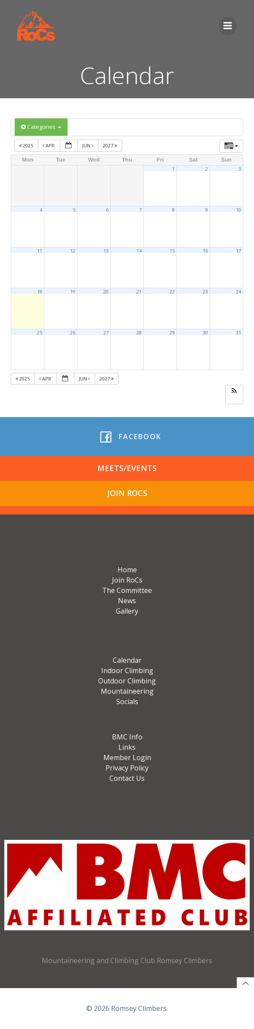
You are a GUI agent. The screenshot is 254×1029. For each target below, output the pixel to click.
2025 (26, 145)
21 (139, 292)
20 (105, 292)
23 (205, 292)
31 (238, 333)
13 (105, 251)
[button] (234, 391)
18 (39, 292)
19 (72, 292)
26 (72, 333)
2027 (110, 145)
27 (105, 333)
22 (172, 292)
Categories (41, 127)
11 (39, 251)
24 (238, 292)
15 (172, 251)
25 (39, 333)
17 (238, 251)
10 (238, 210)
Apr (49, 145)
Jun (88, 145)
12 (72, 251)
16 (205, 251)
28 (139, 333)
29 (172, 333)
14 (139, 251)
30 (205, 333)
